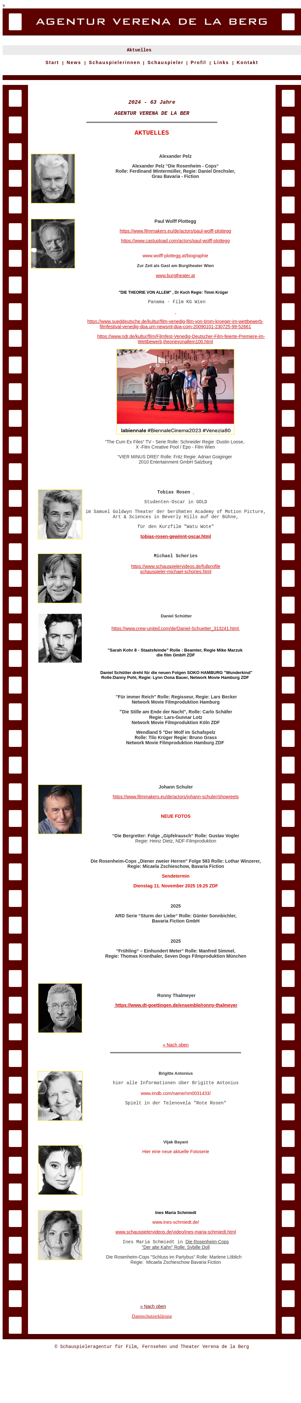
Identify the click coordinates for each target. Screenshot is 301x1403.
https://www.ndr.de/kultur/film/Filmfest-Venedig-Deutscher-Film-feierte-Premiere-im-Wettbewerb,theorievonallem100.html (181, 355)
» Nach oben (176, 1079)
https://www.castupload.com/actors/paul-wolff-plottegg (175, 255)
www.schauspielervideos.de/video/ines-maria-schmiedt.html (176, 1270)
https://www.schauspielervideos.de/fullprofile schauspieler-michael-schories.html (175, 595)
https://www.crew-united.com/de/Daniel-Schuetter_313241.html (175, 659)
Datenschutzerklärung (152, 1363)
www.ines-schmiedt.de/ (175, 1260)
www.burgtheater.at (175, 289)
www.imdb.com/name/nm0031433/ (176, 1132)
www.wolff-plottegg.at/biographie (175, 270)
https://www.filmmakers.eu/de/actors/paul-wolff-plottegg (175, 245)
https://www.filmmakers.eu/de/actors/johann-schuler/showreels (176, 827)
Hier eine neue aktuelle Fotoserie (175, 1194)
